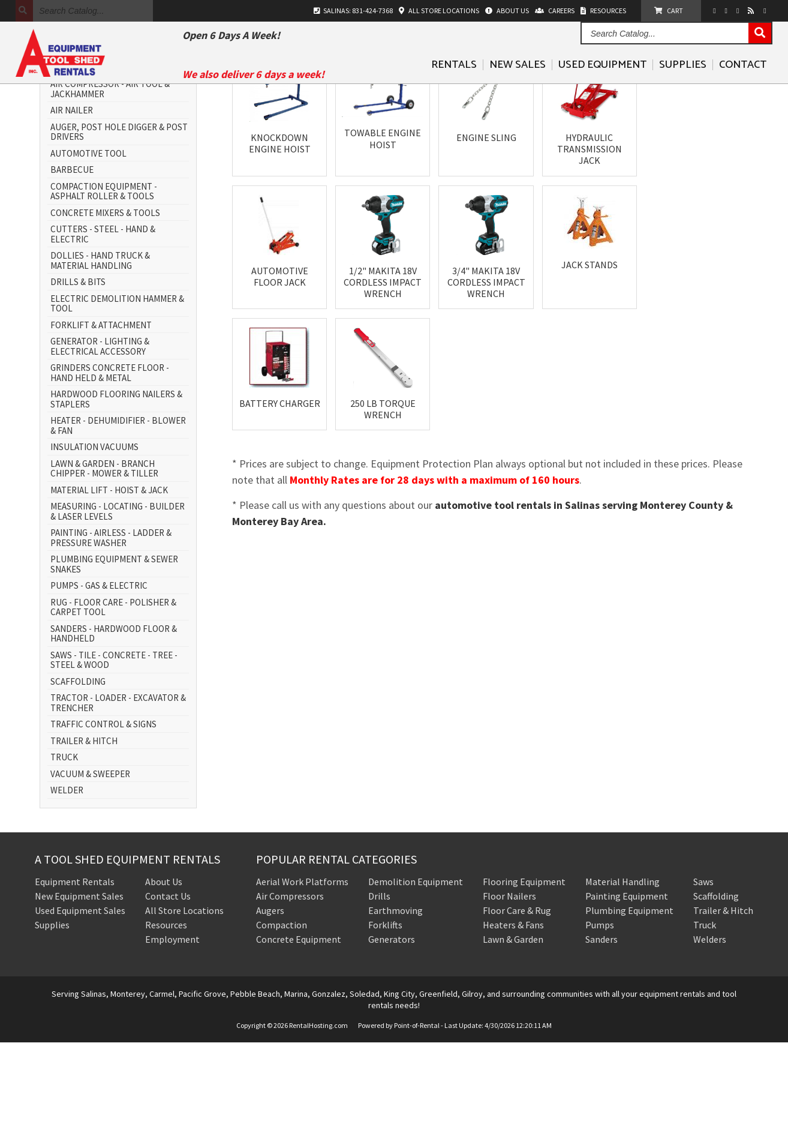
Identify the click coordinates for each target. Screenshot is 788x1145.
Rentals (454, 83)
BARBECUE (72, 273)
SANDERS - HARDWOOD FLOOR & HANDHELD (113, 737)
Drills (379, 999)
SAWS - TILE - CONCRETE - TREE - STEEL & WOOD (114, 763)
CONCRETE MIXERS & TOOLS (105, 316)
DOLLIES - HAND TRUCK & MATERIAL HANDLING (100, 363)
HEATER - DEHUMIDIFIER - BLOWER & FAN (118, 528)
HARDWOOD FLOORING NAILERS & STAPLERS (116, 502)
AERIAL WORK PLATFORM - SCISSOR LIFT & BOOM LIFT (119, 165)
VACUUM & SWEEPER (90, 877)
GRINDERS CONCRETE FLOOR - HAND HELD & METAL (109, 475)
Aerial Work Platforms (302, 984)
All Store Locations (184, 1013)
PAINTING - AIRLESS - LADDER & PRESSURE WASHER (111, 641)
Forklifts (385, 1027)
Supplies (682, 83)
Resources (166, 1027)
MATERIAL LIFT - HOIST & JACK (109, 593)
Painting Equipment (626, 999)
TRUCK (64, 860)
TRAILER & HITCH (84, 844)
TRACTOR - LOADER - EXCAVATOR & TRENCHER (118, 806)
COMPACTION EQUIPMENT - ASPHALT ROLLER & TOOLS (103, 294)
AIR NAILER (71, 213)
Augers (270, 1013)
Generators (391, 1042)
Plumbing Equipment (629, 1013)
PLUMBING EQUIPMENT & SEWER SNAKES (114, 667)
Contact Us (168, 999)
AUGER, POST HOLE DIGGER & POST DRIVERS (119, 235)
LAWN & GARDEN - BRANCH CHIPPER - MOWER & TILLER (104, 572)
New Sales (517, 83)
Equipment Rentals (75, 984)
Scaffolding (716, 999)
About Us (163, 984)
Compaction (281, 1027)
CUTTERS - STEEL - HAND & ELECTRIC (102, 337)
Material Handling (622, 984)
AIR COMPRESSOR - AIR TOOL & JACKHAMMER (110, 192)
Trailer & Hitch (723, 1013)
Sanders (601, 1042)
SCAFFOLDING (78, 785)
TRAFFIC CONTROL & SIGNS (103, 827)
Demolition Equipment (415, 984)
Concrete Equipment (298, 1042)
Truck (704, 1027)
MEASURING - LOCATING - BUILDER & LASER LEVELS (117, 614)
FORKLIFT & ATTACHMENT (101, 428)
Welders (709, 1042)
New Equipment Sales (79, 999)
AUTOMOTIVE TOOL (88, 256)
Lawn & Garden (513, 1042)
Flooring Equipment (524, 984)
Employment (172, 1042)
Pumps (599, 1027)
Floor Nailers (509, 999)
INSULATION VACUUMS (94, 550)
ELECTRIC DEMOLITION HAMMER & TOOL (117, 406)
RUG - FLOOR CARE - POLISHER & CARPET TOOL (113, 710)
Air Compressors (290, 999)
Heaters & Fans (513, 1027)
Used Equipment (602, 83)
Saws (703, 984)
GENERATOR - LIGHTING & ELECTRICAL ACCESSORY (99, 449)
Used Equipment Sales (80, 1013)
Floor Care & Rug (517, 1013)
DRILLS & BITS (78, 385)
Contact (742, 83)
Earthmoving (395, 1013)
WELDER (66, 893)
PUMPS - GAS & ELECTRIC (99, 689)
